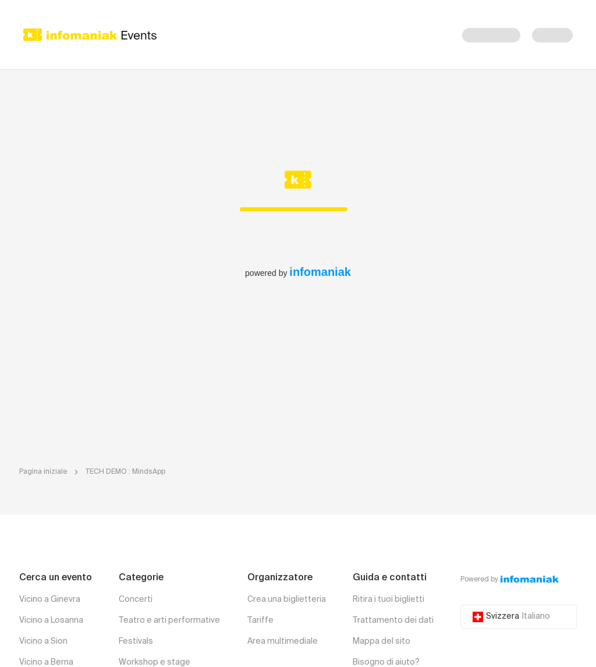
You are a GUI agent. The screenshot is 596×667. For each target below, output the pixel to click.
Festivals (136, 641)
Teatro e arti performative (169, 620)
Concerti (135, 599)
